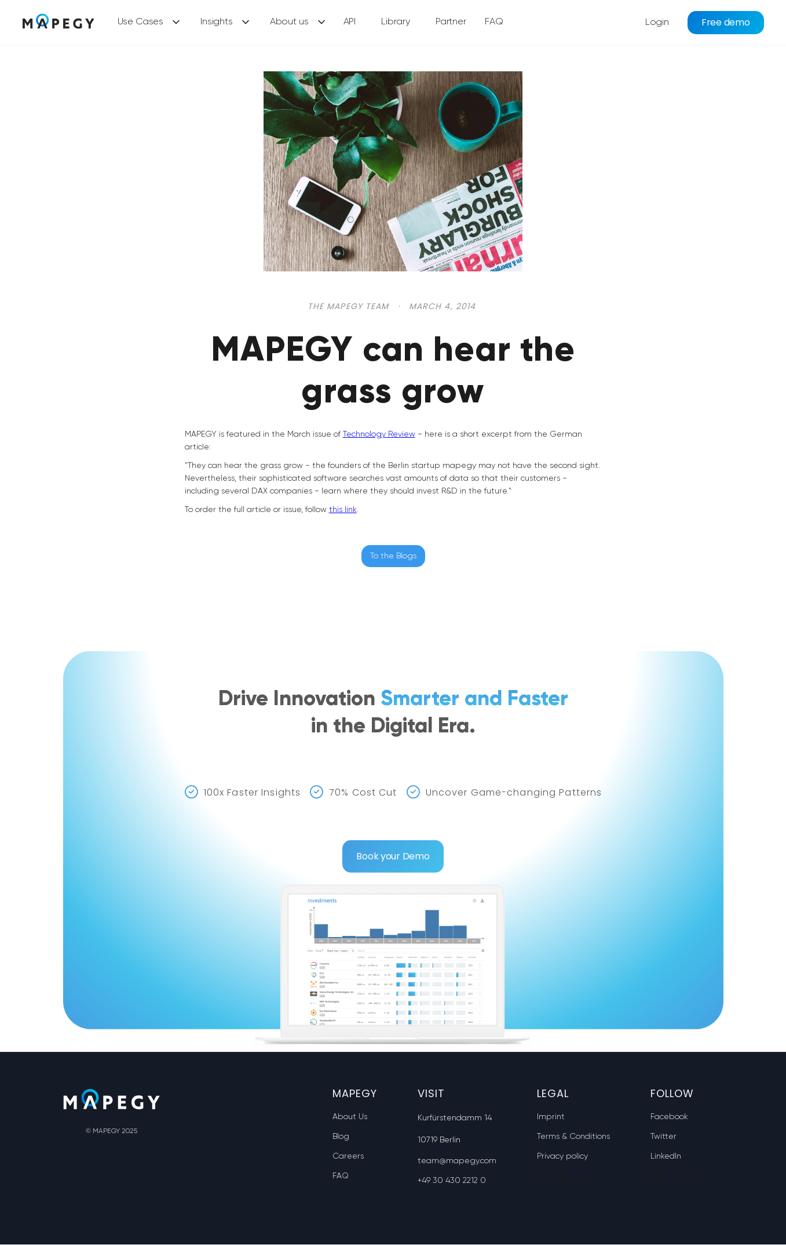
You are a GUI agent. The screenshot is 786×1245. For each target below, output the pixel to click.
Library (395, 22)
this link (343, 510)
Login (657, 22)
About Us (349, 1117)
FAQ (494, 22)
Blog (340, 1137)
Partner (451, 22)
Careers (348, 1156)
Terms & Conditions (573, 1137)
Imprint (551, 1117)
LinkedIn (665, 1156)
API (349, 22)
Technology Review (379, 434)
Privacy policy (562, 1156)
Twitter (663, 1137)
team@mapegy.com (457, 1161)
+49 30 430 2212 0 (452, 1181)
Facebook (669, 1117)
